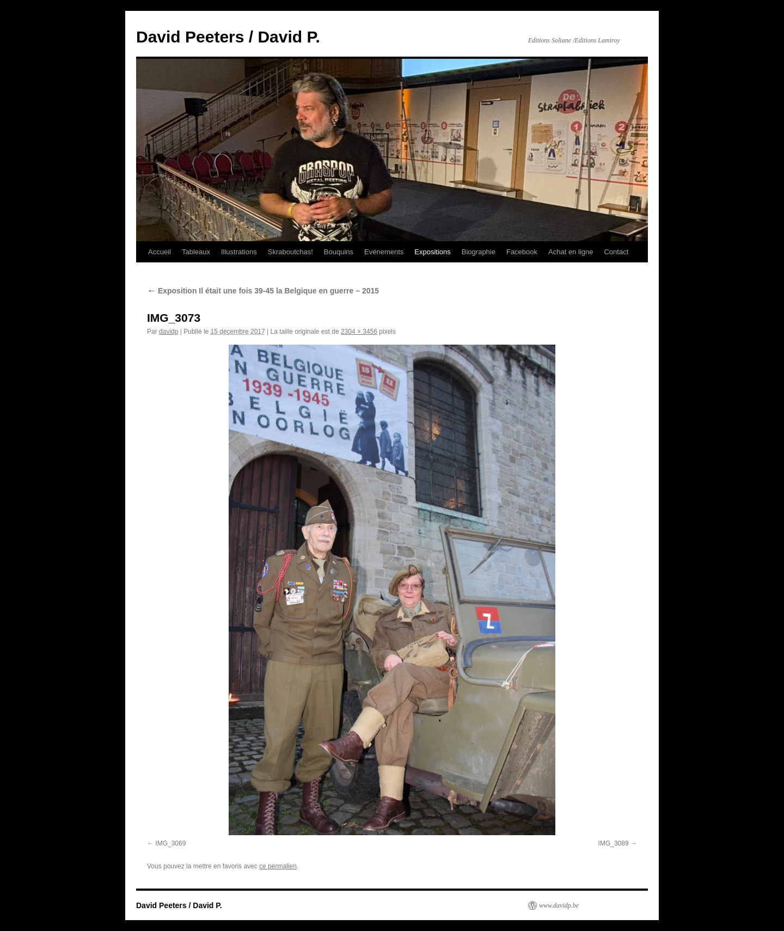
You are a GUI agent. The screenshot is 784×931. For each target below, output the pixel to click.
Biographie (478, 252)
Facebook (521, 252)
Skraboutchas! (290, 252)
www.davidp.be (559, 905)
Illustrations (239, 252)
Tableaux (196, 252)
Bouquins (338, 252)
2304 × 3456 (359, 331)
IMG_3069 (170, 843)
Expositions (432, 252)
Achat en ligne (570, 252)
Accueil (159, 252)
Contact (616, 252)
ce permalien (278, 866)
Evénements (383, 252)
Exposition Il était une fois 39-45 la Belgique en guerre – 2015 (263, 290)
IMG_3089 (613, 843)
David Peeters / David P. (228, 37)
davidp (168, 331)
